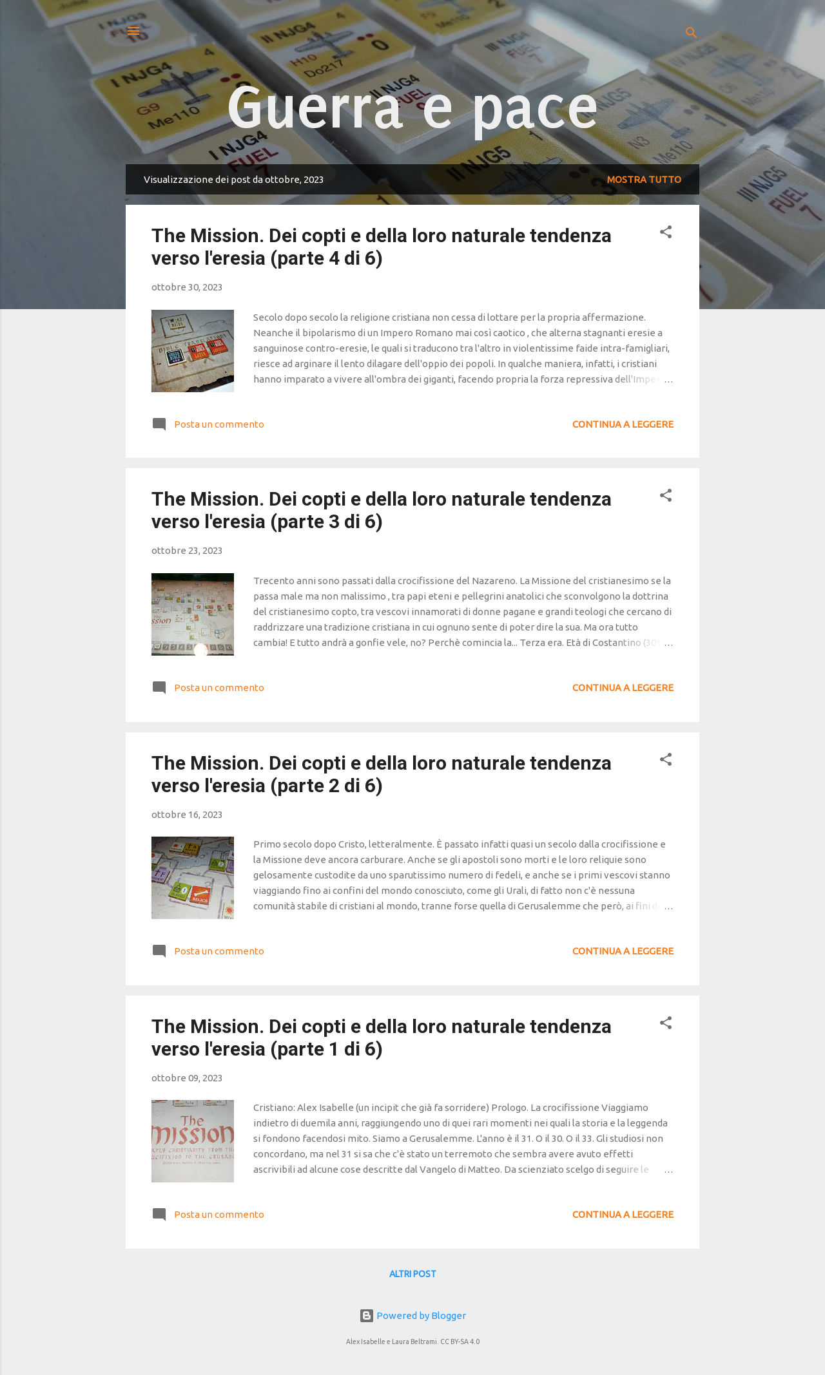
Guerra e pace (413, 107)
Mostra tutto (644, 179)
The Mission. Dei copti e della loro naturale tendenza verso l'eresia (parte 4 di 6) (381, 246)
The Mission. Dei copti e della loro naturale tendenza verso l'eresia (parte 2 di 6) (381, 774)
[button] (666, 234)
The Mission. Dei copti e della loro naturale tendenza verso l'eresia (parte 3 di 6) (381, 510)
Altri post (412, 1274)
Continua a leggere (623, 424)
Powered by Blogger (412, 1315)
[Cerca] (691, 35)
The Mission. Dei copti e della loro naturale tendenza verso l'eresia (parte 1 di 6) (381, 1037)
